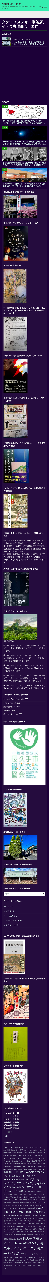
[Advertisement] (24, 72)
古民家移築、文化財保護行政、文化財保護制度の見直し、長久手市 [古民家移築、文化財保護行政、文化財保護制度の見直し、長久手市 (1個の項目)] (25, 1169)
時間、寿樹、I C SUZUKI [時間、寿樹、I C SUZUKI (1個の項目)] (15, 1205)
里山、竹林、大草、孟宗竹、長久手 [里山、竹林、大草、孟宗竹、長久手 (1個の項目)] (23, 1231)
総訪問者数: (9, 707)
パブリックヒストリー (13, 921)
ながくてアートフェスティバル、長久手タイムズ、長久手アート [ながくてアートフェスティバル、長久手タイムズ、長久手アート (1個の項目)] (22, 1147)
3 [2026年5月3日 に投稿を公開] (17, 1116)
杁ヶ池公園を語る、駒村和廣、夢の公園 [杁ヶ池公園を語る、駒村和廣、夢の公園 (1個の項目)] (21, 1208)
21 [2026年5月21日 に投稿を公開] (11, 1125)
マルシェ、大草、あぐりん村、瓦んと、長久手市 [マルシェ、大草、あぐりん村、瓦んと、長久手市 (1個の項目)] (26, 1155)
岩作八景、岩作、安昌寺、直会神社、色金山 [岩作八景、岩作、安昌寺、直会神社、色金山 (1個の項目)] (32, 1197)
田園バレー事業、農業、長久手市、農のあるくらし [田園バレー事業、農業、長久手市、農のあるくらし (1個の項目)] (20, 1218)
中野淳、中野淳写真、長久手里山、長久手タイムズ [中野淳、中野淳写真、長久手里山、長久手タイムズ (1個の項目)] (29, 1158)
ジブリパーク (9, 911)
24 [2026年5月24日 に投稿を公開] (18, 1125)
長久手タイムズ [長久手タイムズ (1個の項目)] (38, 1231)
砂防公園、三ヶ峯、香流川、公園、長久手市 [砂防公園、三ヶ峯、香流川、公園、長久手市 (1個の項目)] (18, 1223)
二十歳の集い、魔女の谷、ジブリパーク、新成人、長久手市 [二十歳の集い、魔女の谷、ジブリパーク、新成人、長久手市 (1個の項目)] (20, 1161)
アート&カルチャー (11, 916)
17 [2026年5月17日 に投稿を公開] (18, 1122)
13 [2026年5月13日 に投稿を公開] (9, 1122)
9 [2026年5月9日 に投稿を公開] (15, 1119)
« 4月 (6, 1136)
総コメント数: (9, 714)
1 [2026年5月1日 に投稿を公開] (13, 1116)
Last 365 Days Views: (12, 699)
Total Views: (9, 703)
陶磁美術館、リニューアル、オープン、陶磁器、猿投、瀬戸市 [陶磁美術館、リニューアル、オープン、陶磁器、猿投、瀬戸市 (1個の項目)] (25, 1260)
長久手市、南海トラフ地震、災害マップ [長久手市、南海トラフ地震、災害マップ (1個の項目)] (15, 1257)
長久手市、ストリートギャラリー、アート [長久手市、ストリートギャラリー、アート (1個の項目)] (32, 1254)
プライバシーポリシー (13, 925)
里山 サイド (8, 906)
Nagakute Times (11, 3)
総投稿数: (8, 710)
